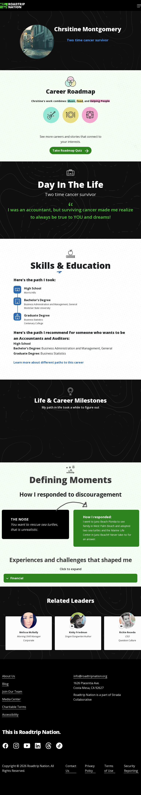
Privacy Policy (90, 768)
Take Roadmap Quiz (70, 150)
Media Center (11, 699)
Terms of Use (108, 768)
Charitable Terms (14, 707)
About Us (8, 676)
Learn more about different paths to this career (49, 362)
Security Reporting (131, 768)
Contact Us (71, 768)
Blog (5, 684)
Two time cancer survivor (87, 40)
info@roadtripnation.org (90, 676)
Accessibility (10, 715)
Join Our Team (12, 691)
